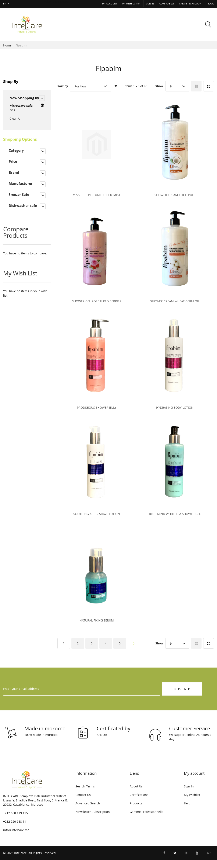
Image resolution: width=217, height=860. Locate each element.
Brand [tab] (14, 172)
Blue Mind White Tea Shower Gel (175, 514)
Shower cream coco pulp (174, 195)
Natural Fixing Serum (96, 620)
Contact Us (83, 795)
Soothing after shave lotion (96, 514)
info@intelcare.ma (16, 830)
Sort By (62, 86)
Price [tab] (13, 161)
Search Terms (85, 786)
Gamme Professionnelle (146, 812)
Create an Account (191, 3)
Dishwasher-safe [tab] (23, 205)
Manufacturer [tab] (20, 183)
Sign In (150, 3)
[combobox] (90, 86)
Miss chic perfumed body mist (96, 195)
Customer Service (189, 728)
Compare (166, 3)
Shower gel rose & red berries (96, 301)
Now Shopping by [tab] (24, 98)
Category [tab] (16, 150)
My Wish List (131, 3)
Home (7, 45)
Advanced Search (87, 803)
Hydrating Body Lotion (174, 407)
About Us (136, 786)
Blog (210, 3)
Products (136, 803)
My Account (109, 3)
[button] (7, 4)
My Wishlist (192, 795)
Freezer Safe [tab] (19, 194)
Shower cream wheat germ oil (174, 301)
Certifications (139, 795)
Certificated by (113, 728)
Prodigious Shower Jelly (96, 407)
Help (187, 803)
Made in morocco (45, 728)
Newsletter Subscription (92, 812)
